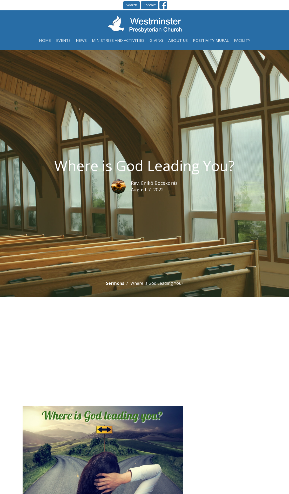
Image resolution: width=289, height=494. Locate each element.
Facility (242, 40)
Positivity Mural (211, 40)
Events (63, 40)
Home (45, 40)
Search (131, 5)
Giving (156, 40)
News (81, 40)
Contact (150, 5)
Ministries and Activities (118, 40)
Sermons (115, 283)
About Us (178, 40)
